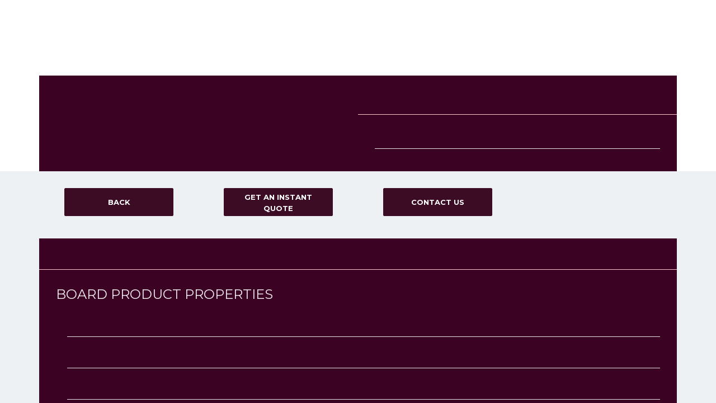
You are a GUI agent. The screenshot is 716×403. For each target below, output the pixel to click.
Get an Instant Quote (83, 95)
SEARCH (101, 157)
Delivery (468, 47)
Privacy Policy (608, 86)
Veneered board (233, 154)
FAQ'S (512, 47)
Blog (58, 84)
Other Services (231, 73)
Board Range (356, 47)
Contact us (561, 47)
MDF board (226, 122)
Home (302, 47)
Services (417, 47)
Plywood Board (232, 144)
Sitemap (536, 117)
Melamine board (233, 133)
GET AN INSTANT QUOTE (645, 47)
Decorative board (234, 112)
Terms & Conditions (553, 86)
